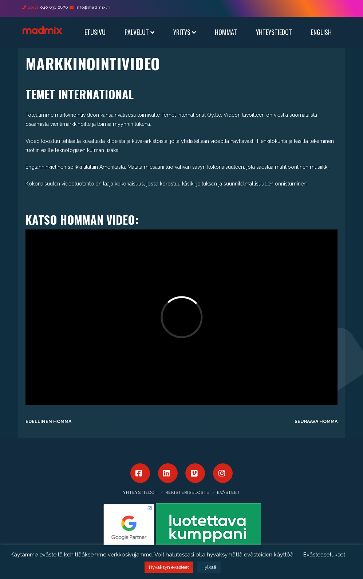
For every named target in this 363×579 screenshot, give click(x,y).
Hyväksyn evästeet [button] (169, 567)
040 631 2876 (54, 7)
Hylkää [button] (208, 567)
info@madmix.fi (93, 7)
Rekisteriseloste (187, 492)
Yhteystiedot (140, 492)
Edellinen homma (48, 421)
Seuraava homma (316, 421)
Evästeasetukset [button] (324, 554)
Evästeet (228, 492)
